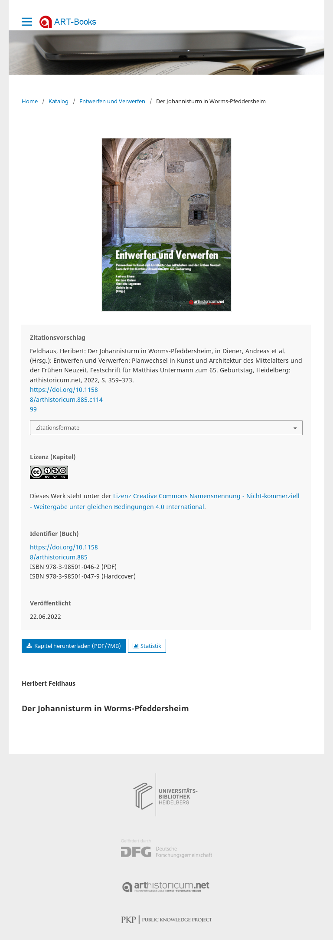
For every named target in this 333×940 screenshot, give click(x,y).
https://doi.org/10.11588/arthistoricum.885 (64, 552)
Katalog (59, 101)
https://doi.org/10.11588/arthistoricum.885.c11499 (66, 399)
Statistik (147, 646)
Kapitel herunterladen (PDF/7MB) (77, 646)
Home (30, 101)
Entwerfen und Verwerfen (112, 101)
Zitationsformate (57, 427)
